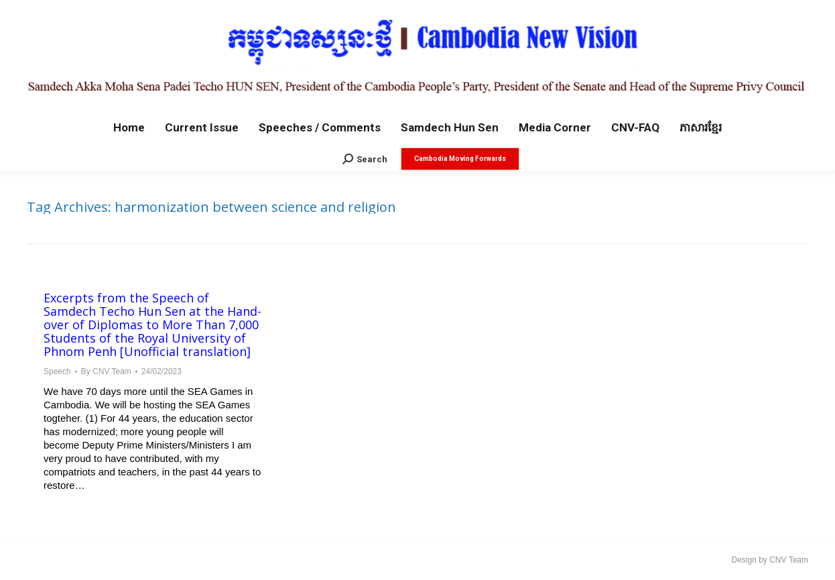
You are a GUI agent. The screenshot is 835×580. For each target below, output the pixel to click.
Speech (57, 371)
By (106, 371)
